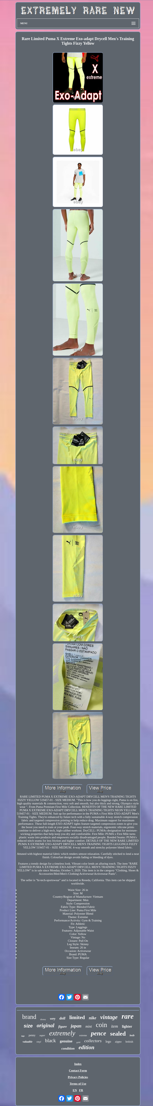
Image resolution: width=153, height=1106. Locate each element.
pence (98, 1033)
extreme (83, 1035)
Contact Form (78, 1070)
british (129, 1041)
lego (108, 1041)
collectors (93, 1040)
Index (78, 1064)
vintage (109, 1017)
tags (23, 1036)
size (28, 1025)
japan (76, 1025)
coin (101, 1024)
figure (62, 1026)
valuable (27, 1041)
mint (88, 1026)
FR (81, 1090)
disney (43, 1019)
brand (29, 1016)
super (42, 1035)
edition (86, 1047)
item (114, 1026)
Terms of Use (78, 1083)
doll (62, 1018)
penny (32, 1035)
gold (78, 1042)
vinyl (38, 1041)
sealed (118, 1033)
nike (92, 1017)
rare (127, 1016)
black (50, 1040)
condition (68, 1048)
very (53, 1018)
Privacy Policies (78, 1077)
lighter (127, 1026)
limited (77, 1017)
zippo (118, 1041)
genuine (66, 1041)
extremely (62, 1033)
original (45, 1025)
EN (75, 1090)
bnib (132, 1035)
